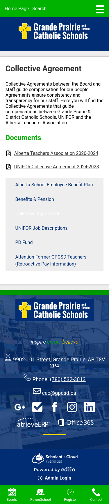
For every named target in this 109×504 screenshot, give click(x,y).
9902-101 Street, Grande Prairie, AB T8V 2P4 (59, 362)
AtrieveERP (34, 422)
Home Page (17, 8)
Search (39, 8)
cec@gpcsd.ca (59, 393)
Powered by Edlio (54, 469)
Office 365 (76, 422)
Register (70, 495)
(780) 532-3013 (68, 379)
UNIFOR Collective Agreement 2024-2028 (56, 166)
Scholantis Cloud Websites (54, 458)
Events (12, 495)
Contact (96, 495)
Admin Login (54, 478)
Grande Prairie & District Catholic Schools (54, 31)
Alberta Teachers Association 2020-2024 (56, 153)
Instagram (72, 407)
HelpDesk (37, 407)
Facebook (54, 407)
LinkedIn (89, 407)
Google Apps (20, 407)
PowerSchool (40, 495)
